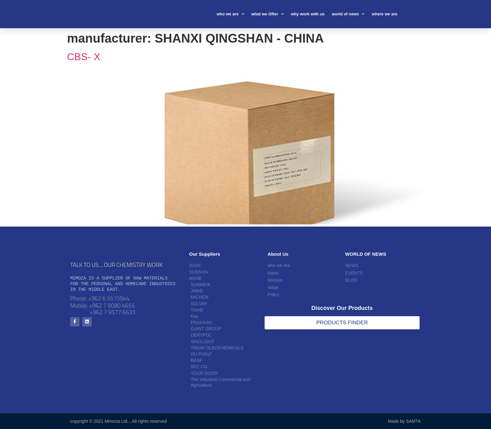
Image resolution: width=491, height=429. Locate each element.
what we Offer (267, 13)
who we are (230, 13)
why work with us (308, 14)
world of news (348, 13)
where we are (384, 14)
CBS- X (84, 56)
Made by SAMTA (404, 421)
